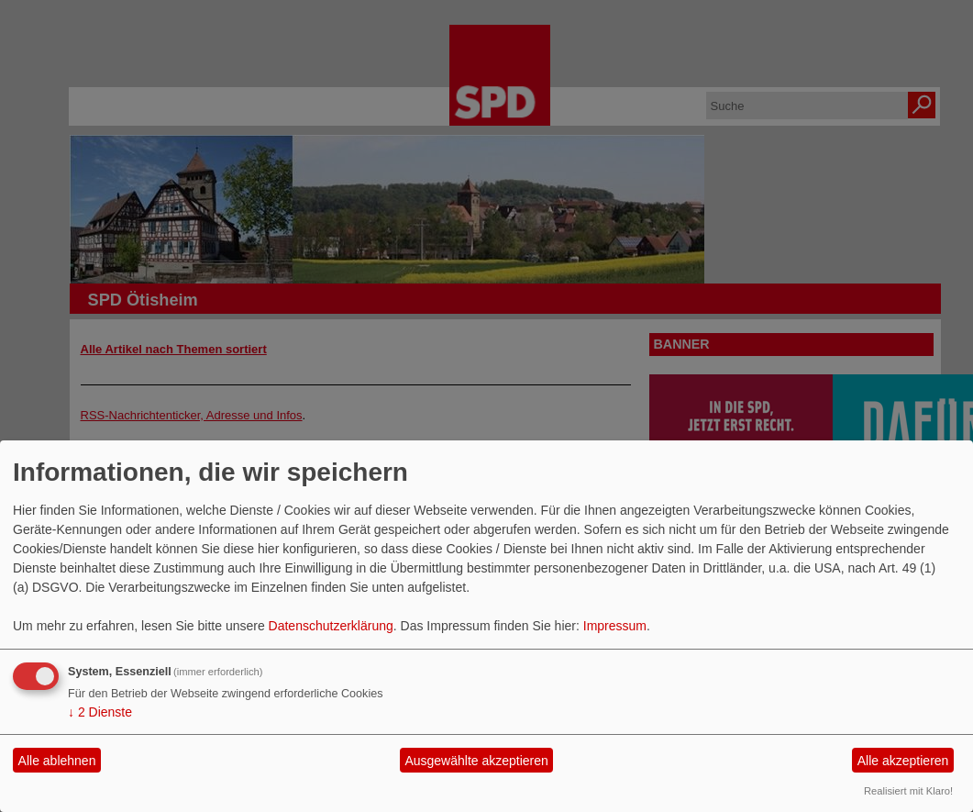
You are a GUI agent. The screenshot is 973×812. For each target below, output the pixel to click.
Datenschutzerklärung (331, 625)
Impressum (615, 625)
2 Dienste (100, 712)
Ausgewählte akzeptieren (475, 760)
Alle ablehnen (57, 760)
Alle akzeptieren (903, 760)
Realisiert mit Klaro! (908, 790)
